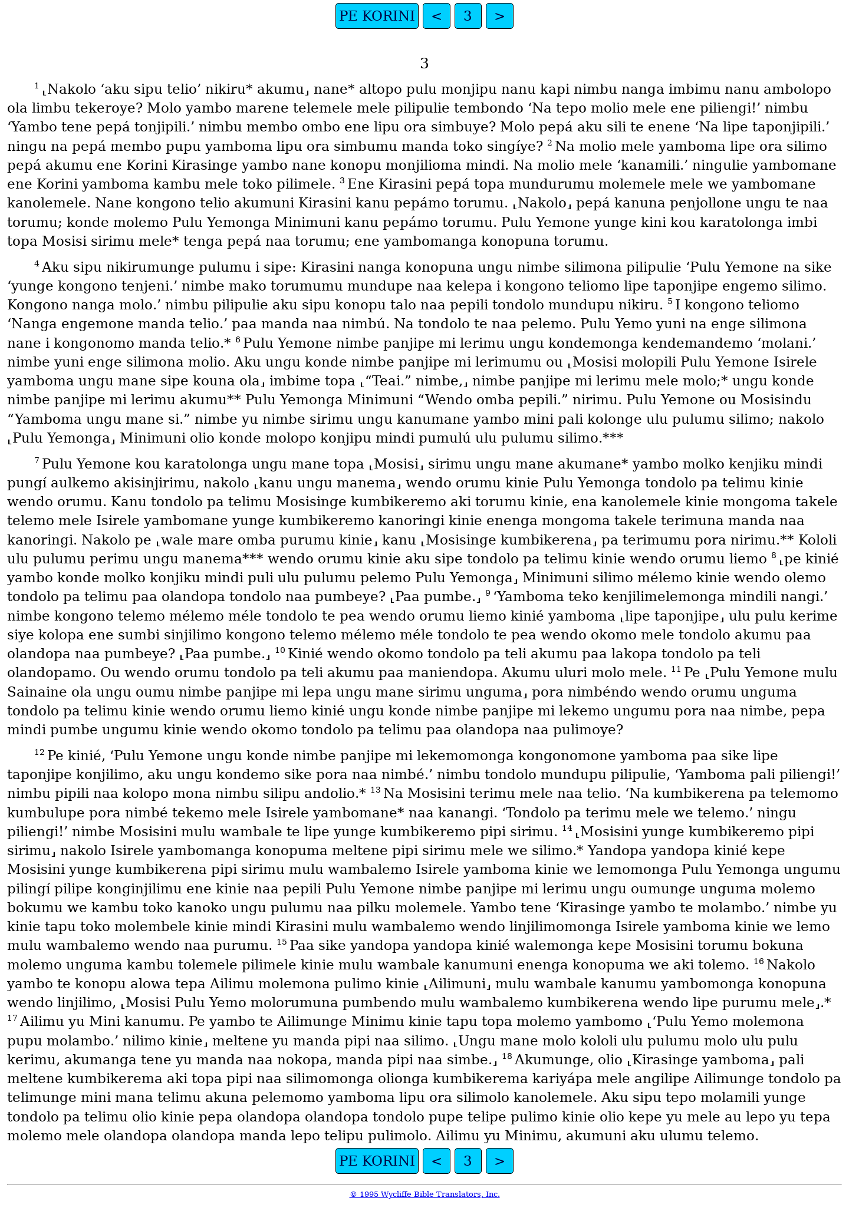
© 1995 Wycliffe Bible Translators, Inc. (425, 1194)
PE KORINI (377, 16)
